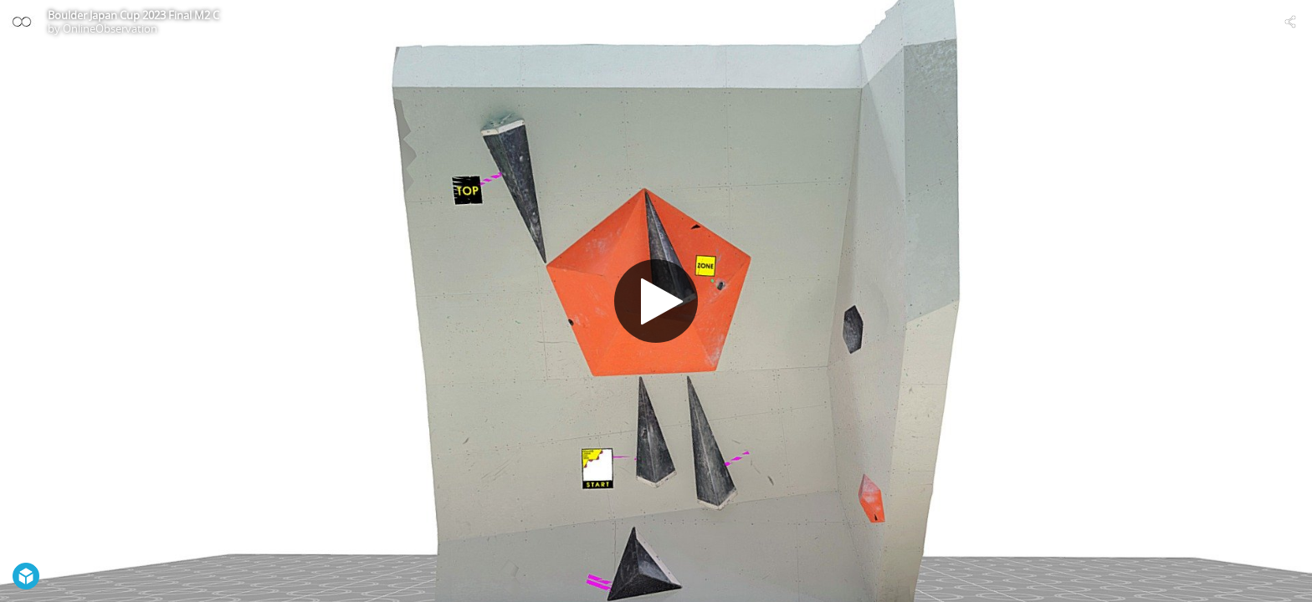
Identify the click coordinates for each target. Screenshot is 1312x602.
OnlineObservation (110, 28)
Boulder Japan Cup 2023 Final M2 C (133, 15)
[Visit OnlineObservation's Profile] (21, 21)
